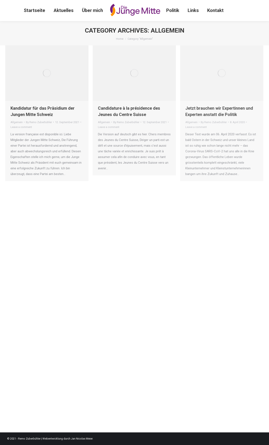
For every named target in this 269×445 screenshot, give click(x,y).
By (39, 122)
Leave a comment (21, 127)
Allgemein (17, 122)
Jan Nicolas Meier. (82, 438)
